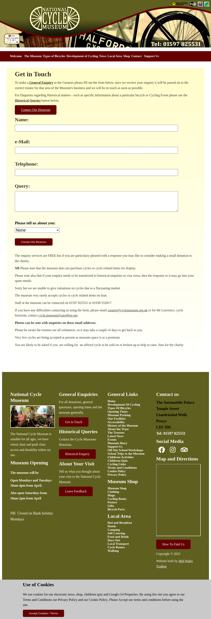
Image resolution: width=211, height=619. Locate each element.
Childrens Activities (121, 457)
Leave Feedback (76, 491)
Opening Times (118, 411)
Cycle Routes (116, 547)
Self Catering (116, 533)
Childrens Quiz (118, 460)
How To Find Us (173, 544)
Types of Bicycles (54, 56)
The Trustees (116, 432)
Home (111, 401)
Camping (114, 529)
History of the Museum (123, 425)
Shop (126, 56)
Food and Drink (118, 536)
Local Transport (118, 543)
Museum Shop (117, 488)
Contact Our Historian (35, 110)
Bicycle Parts (116, 509)
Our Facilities (117, 418)
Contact (136, 56)
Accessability (116, 422)
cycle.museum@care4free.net (57, 315)
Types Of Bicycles (119, 408)
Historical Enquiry (77, 454)
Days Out (114, 540)
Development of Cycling (82, 56)
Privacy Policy (67, 599)
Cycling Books (117, 498)
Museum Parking (119, 415)
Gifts (111, 505)
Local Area (115, 56)
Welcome (16, 56)
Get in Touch (73, 422)
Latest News (116, 436)
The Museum (33, 56)
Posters (112, 502)
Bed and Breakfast (120, 522)
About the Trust (118, 429)
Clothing (113, 491)
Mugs (111, 495)
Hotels (112, 526)
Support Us (151, 56)
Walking (113, 550)
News (102, 56)
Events (112, 439)
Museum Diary (117, 443)
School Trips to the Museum (126, 453)
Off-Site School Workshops (125, 450)
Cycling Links (117, 464)
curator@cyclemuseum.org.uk (128, 310)
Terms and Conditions (37, 599)
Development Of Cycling (124, 404)
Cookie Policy (98, 599)
